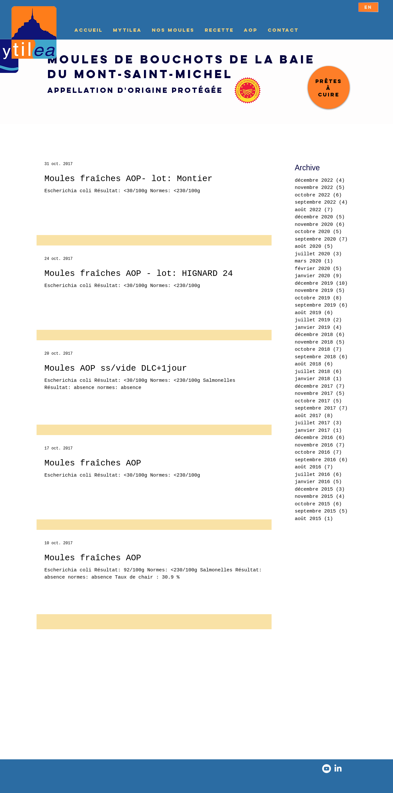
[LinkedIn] (338, 768)
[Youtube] (326, 768)
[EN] (368, 7)
